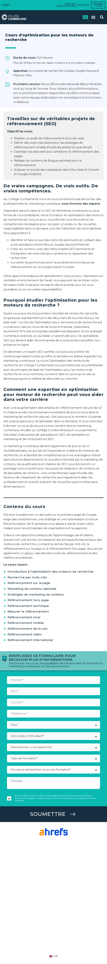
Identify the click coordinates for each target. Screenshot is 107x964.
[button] (93, 17)
